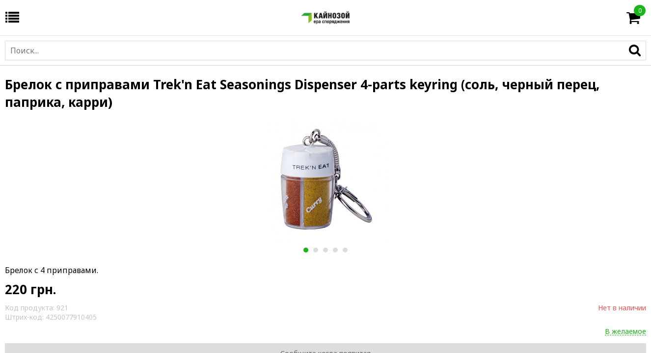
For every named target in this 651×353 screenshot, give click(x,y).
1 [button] (305, 250)
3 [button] (325, 250)
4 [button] (335, 250)
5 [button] (345, 250)
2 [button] (315, 250)
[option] (325, 182)
